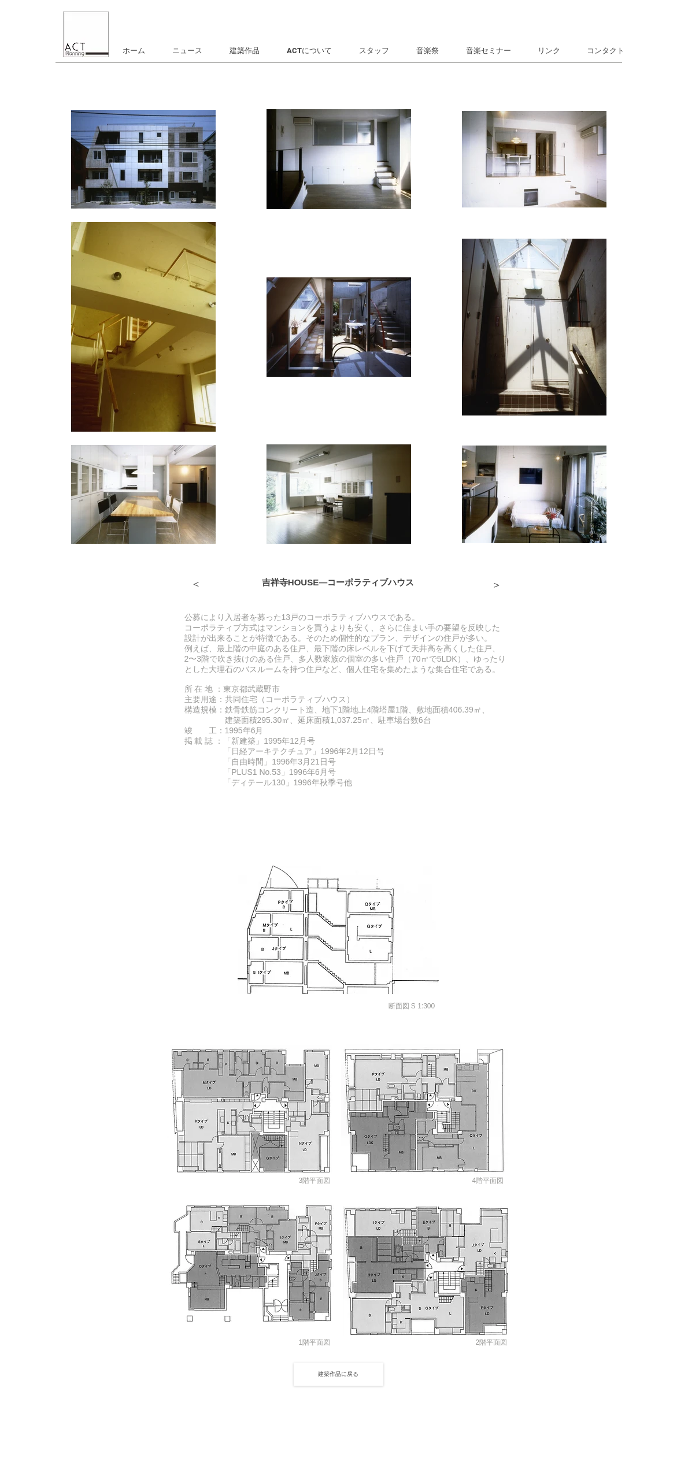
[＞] (196, 584)
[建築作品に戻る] (338, 1374)
